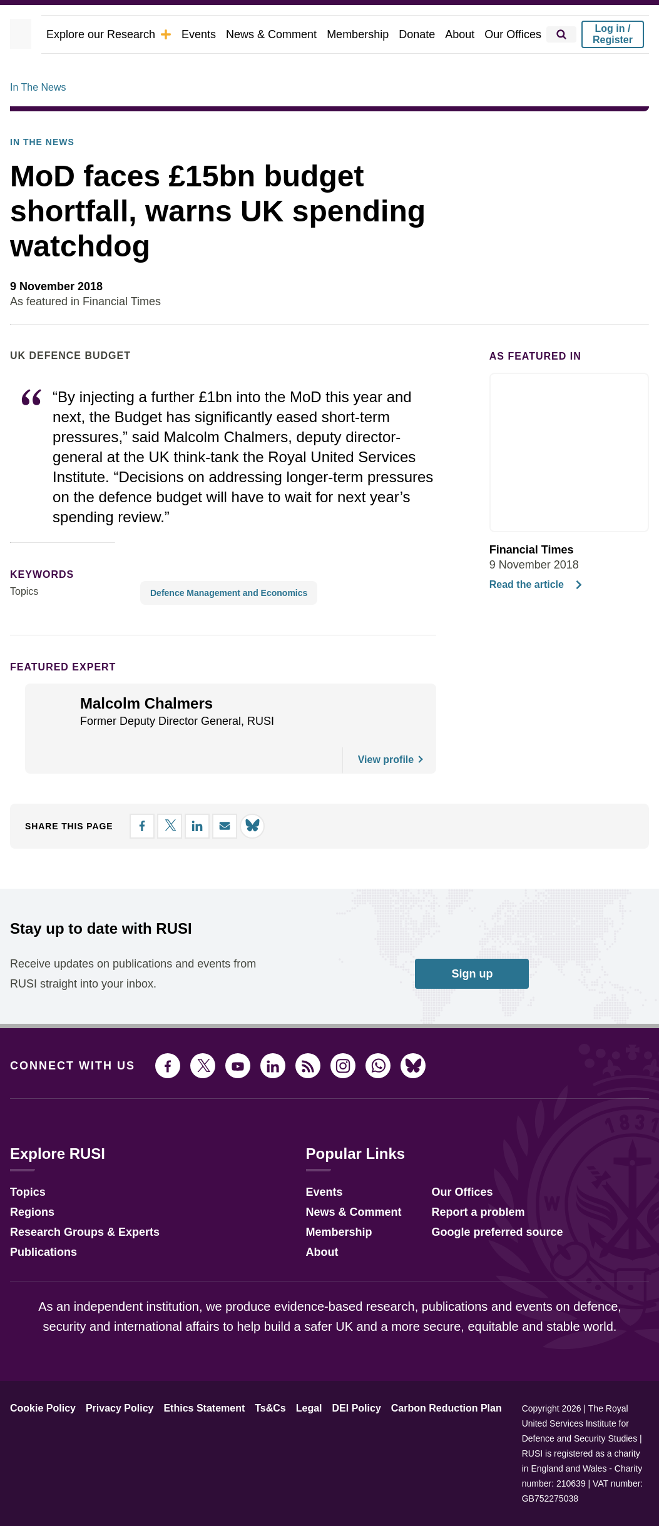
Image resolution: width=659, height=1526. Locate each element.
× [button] (559, 701)
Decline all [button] (382, 803)
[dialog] (329, 763)
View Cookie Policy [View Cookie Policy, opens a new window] (350, 768)
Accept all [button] (494, 803)
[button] (156, 803)
